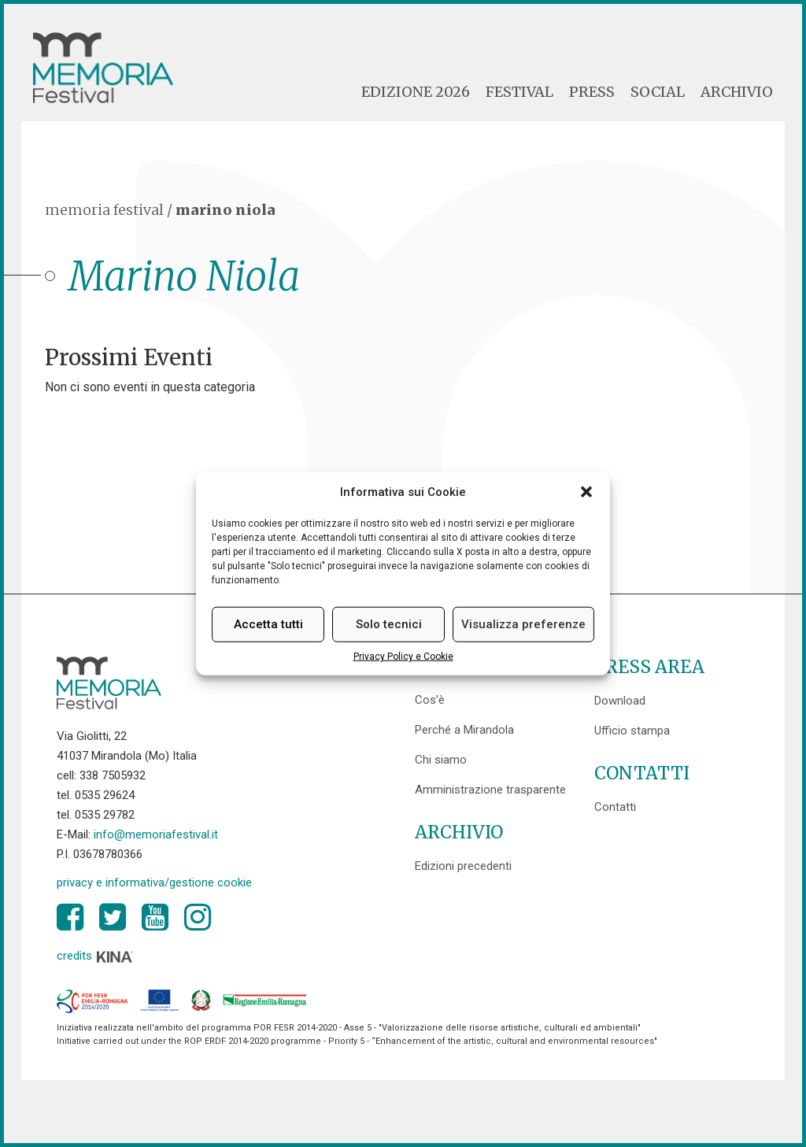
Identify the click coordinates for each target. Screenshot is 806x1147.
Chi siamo (441, 760)
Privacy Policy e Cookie (403, 656)
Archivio (737, 92)
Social (657, 92)
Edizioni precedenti (463, 866)
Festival (519, 92)
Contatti (615, 807)
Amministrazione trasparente (490, 790)
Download (619, 701)
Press (592, 92)
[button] (586, 492)
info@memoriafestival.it (156, 834)
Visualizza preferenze (523, 624)
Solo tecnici (389, 624)
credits (95, 956)
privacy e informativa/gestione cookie (154, 882)
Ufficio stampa (632, 730)
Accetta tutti (268, 624)
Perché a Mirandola (464, 730)
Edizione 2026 (415, 92)
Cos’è (430, 700)
